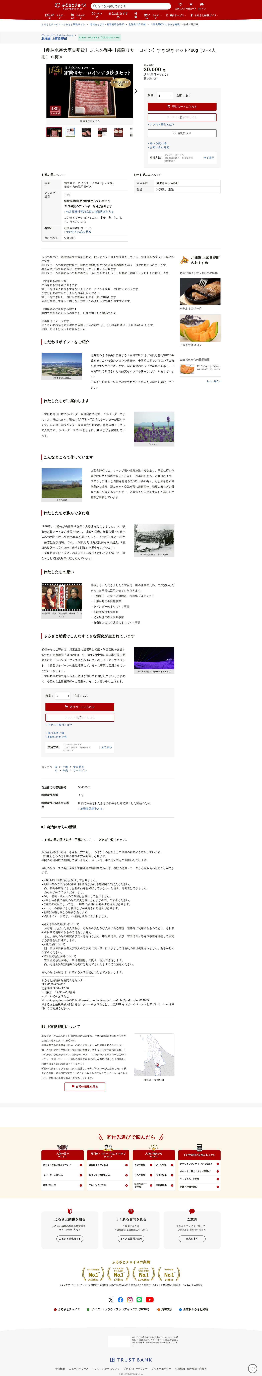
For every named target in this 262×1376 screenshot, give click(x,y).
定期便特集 (161, 1185)
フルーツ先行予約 (97, 1185)
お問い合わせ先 (159, 147)
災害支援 (166, 1309)
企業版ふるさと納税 (195, 1309)
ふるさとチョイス (69, 1309)
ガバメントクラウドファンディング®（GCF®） (121, 1309)
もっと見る (213, 381)
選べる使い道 (158, 143)
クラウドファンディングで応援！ (196, 1163)
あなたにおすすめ (118, 15)
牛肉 (66, 767)
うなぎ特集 (139, 1165)
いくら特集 (161, 1165)
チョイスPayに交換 (189, 1179)
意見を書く (192, 1238)
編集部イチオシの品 (98, 1165)
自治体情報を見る (85, 1086)
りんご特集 (139, 1175)
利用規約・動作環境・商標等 (191, 1368)
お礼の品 (55, 16)
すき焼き (78, 767)
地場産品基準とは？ (92, 808)
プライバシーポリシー (135, 1368)
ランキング (96, 15)
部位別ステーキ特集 (140, 1185)
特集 (136, 15)
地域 (78, 16)
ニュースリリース (78, 1368)
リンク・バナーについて (106, 1368)
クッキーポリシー (161, 1368)
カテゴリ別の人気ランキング (57, 1165)
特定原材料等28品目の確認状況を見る (90, 211)
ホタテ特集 (161, 1175)
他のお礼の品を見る (78, 231)
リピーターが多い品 (53, 1175)
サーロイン (80, 770)
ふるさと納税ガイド (70, 1238)
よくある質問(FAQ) (131, 1238)
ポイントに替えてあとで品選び (195, 1171)
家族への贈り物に (188, 1186)
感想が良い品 (49, 1185)
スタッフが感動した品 (99, 1175)
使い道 (153, 16)
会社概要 (60, 1368)
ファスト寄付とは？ (162, 124)
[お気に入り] (252, 1368)
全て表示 (209, 157)
